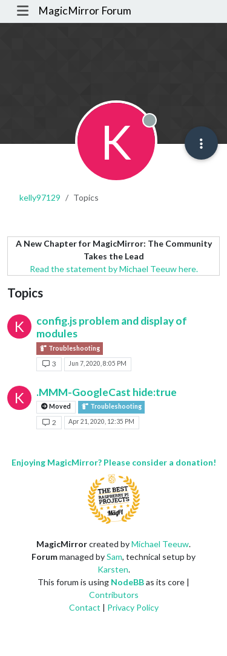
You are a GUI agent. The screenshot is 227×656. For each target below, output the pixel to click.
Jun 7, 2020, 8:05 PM (97, 363)
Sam (114, 556)
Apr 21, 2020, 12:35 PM (101, 421)
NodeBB (127, 582)
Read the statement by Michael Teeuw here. (114, 269)
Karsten (112, 569)
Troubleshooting (69, 348)
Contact (84, 607)
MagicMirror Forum (84, 10)
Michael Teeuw (160, 544)
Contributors (114, 594)
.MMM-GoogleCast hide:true (106, 392)
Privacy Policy (133, 607)
